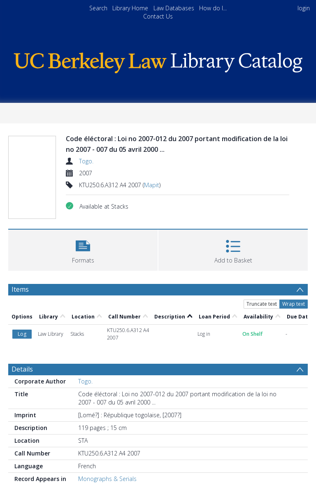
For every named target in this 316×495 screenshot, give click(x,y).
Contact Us (158, 16)
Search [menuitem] (98, 8)
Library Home (130, 8)
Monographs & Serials (107, 479)
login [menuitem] (303, 8)
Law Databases (173, 8)
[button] (83, 249)
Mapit (151, 185)
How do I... (213, 8)
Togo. (86, 161)
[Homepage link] (158, 60)
